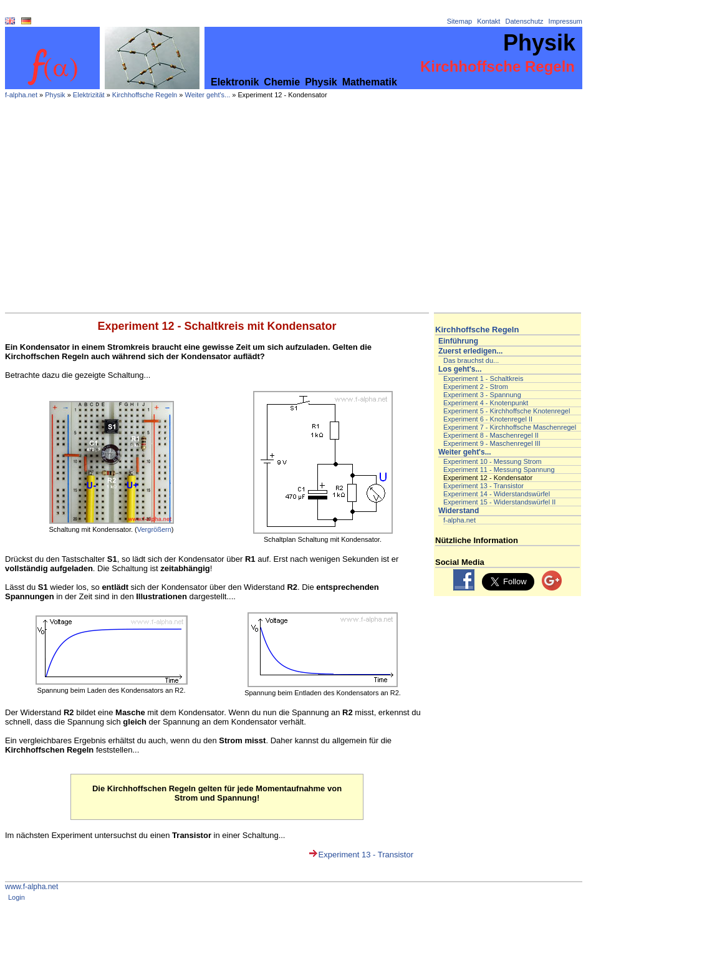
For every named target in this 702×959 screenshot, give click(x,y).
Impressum (565, 21)
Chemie (282, 82)
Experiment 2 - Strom (475, 386)
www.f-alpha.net (31, 886)
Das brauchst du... (471, 360)
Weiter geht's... (207, 95)
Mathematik (369, 82)
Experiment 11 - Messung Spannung (499, 469)
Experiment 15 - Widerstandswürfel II (499, 502)
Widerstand (458, 510)
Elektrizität (89, 95)
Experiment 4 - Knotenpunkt (485, 403)
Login (16, 897)
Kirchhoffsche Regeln (144, 95)
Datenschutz (524, 21)
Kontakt (488, 21)
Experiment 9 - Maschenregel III (492, 443)
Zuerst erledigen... (470, 351)
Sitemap (459, 21)
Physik (321, 82)
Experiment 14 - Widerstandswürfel (496, 494)
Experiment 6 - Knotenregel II (487, 419)
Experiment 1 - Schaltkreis (483, 378)
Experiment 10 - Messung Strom (492, 461)
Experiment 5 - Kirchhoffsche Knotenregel (506, 411)
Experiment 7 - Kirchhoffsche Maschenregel (509, 427)
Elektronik (235, 82)
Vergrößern (154, 529)
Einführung (458, 341)
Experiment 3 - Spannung (482, 394)
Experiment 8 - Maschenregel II (491, 435)
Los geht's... (460, 369)
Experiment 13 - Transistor (366, 854)
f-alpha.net (21, 95)
